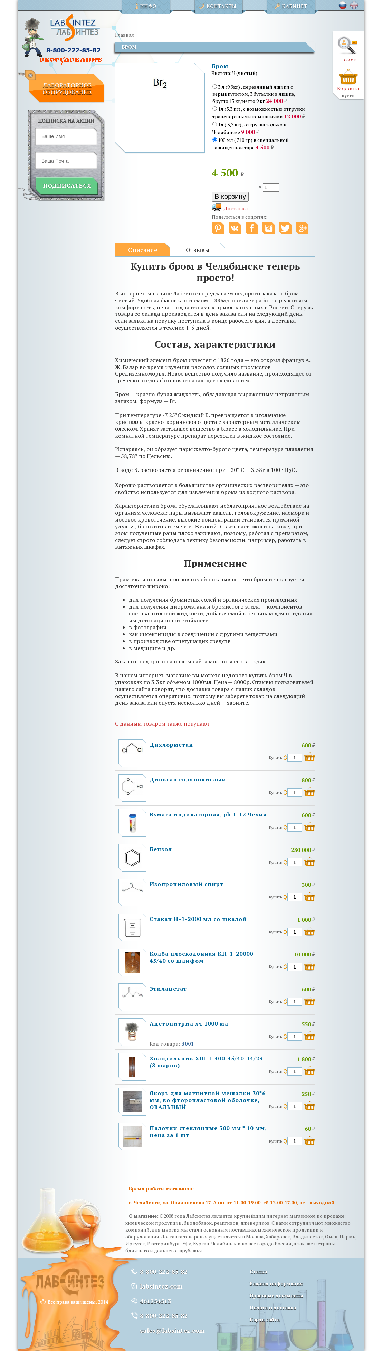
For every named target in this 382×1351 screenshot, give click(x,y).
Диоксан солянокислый (188, 779)
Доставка (236, 208)
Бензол (161, 849)
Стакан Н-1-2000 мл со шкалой (198, 919)
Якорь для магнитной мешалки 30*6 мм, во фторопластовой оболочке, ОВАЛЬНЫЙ (208, 1100)
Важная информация (276, 1283)
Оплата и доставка (273, 1307)
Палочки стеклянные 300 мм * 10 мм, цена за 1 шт (208, 1131)
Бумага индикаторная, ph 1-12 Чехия (208, 814)
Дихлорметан (171, 744)
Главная (124, 34)
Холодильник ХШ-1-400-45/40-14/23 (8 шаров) (206, 1061)
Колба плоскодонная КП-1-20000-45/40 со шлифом (203, 957)
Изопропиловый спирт (186, 884)
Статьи (258, 1271)
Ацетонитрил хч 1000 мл (189, 1023)
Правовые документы (276, 1295)
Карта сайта (265, 1319)
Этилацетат (168, 988)
